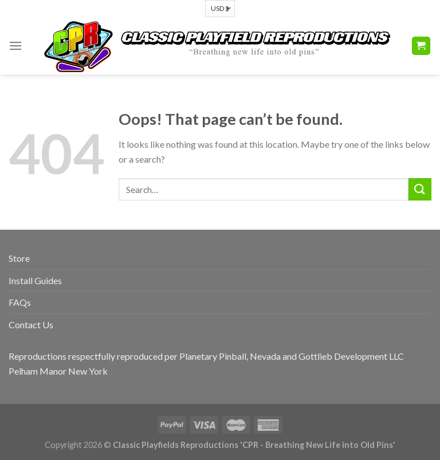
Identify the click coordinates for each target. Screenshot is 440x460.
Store (19, 258)
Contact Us (31, 324)
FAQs (20, 302)
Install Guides (35, 280)
